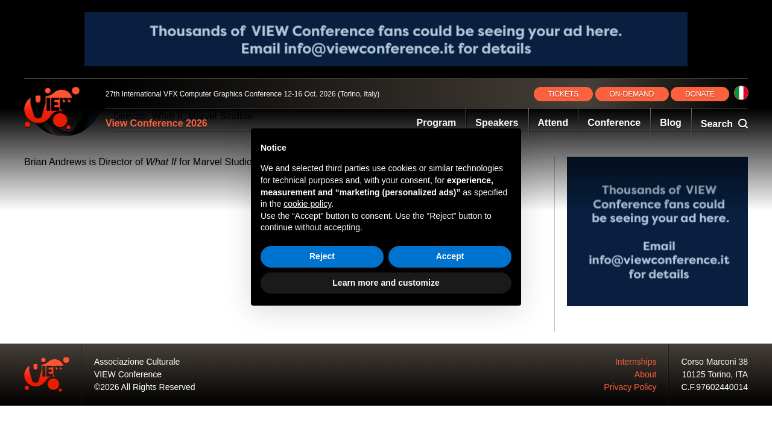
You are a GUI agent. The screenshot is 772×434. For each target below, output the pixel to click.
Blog (671, 123)
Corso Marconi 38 (715, 361)
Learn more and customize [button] (385, 283)
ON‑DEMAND (632, 94)
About (645, 374)
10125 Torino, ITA (715, 374)
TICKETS (563, 94)
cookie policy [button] (307, 204)
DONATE (700, 94)
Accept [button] (450, 256)
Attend (553, 123)
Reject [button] (322, 256)
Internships (635, 361)
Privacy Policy (630, 387)
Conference (614, 123)
